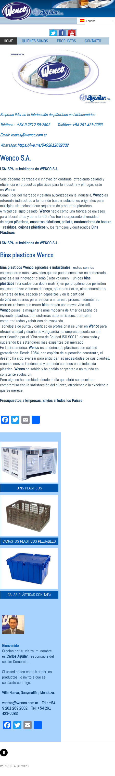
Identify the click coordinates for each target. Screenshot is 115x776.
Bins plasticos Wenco (26, 255)
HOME (8, 41)
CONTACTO (93, 41)
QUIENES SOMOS (35, 41)
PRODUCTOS (66, 41)
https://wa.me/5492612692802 (43, 145)
